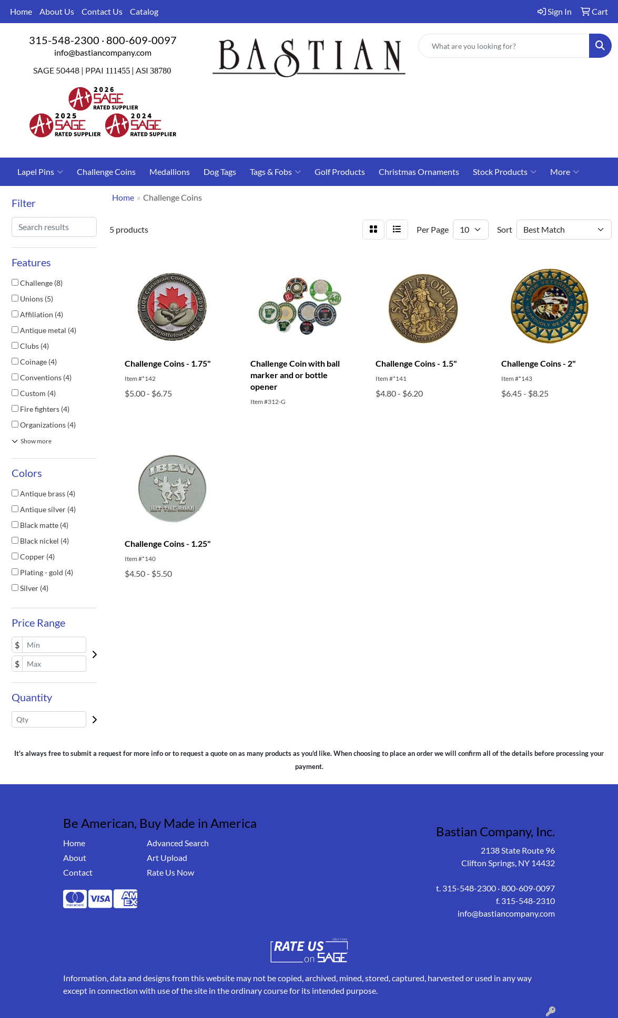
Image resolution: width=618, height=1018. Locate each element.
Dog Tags (220, 171)
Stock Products (504, 171)
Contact (78, 872)
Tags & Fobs (275, 171)
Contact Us (102, 11)
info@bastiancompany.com (102, 52)
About (74, 858)
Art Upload (167, 858)
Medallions (169, 171)
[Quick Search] (504, 46)
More (564, 171)
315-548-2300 (64, 40)
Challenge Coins (106, 171)
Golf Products (340, 171)
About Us (56, 11)
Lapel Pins (40, 171)
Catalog (144, 11)
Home (21, 11)
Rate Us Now (170, 872)
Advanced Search (178, 843)
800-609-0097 (141, 40)
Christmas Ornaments (419, 171)
